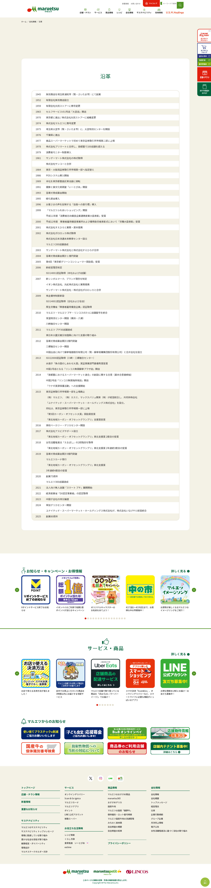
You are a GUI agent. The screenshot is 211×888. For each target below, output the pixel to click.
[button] (85, 618)
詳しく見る (180, 571)
